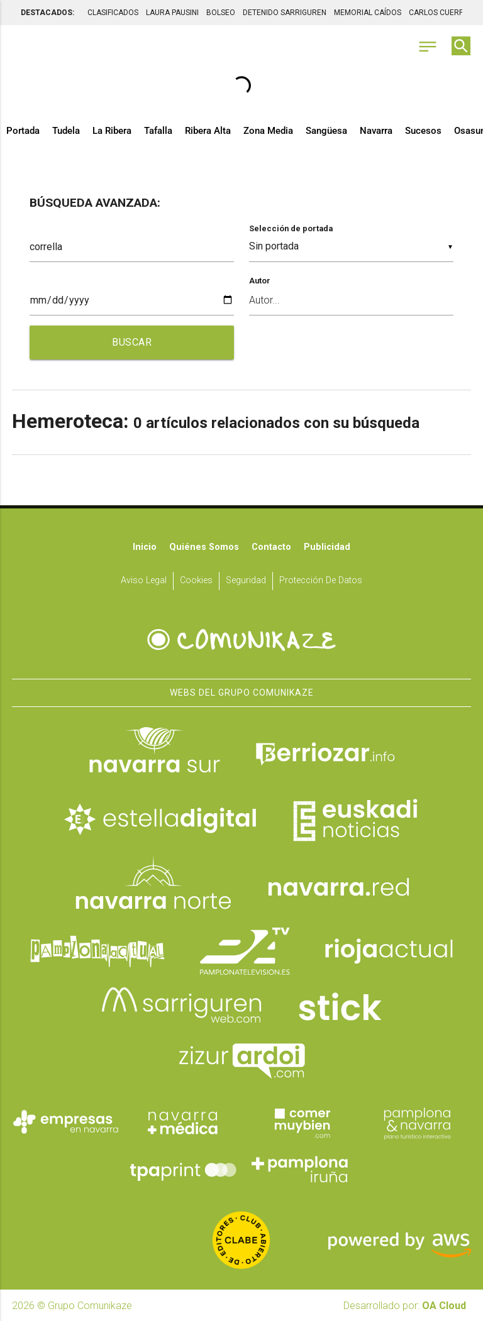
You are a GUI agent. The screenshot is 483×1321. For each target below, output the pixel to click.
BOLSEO (220, 12)
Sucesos (423, 130)
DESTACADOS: (47, 12)
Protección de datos (320, 580)
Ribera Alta (208, 130)
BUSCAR (132, 342)
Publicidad (327, 547)
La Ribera (111, 130)
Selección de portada (291, 228)
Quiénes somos (204, 547)
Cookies (196, 580)
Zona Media (268, 130)
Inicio (145, 547)
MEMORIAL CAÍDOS (367, 12)
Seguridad (246, 580)
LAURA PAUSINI (172, 12)
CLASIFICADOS (112, 12)
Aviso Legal (144, 580)
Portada (23, 130)
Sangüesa (326, 130)
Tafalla (158, 130)
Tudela (66, 130)
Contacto (271, 547)
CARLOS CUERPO (439, 12)
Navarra (376, 130)
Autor (259, 280)
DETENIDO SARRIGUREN (284, 12)
